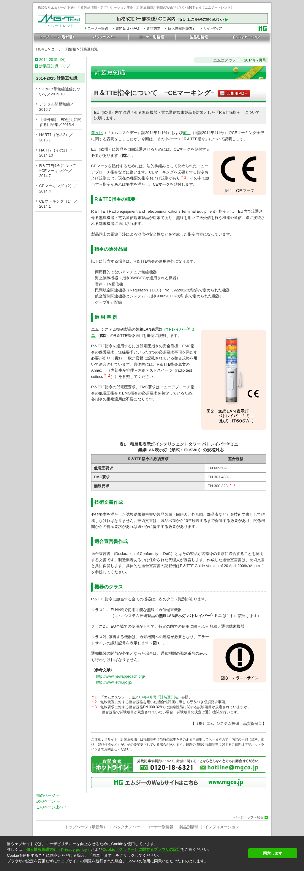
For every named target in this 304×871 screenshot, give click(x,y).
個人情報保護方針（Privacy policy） (58, 849)
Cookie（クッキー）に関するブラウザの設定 (141, 849)
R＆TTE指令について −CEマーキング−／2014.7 (59, 170)
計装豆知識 (89, 49)
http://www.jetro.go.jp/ (114, 682)
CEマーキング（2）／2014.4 (58, 188)
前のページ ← (48, 795)
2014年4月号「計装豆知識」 (158, 697)
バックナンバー (126, 827)
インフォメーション (222, 827)
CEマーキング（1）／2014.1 (58, 204)
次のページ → (48, 801)
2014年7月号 (255, 60)
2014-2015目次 (52, 59)
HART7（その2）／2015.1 (56, 137)
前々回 (97, 132)
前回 (187, 132)
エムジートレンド (59, 24)
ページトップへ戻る (248, 817)
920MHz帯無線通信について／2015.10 (59, 91)
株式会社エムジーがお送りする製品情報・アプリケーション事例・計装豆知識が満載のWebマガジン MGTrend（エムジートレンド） (136, 7)
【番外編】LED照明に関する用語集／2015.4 (60, 122)
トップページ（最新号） (86, 827)
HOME (41, 49)
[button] (125, 866)
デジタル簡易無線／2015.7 (56, 106)
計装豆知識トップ (54, 66)
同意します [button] (272, 853)
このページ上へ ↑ (51, 807)
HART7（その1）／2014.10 (56, 152)
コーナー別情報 (63, 49)
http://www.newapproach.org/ (120, 676)
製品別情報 (189, 827)
